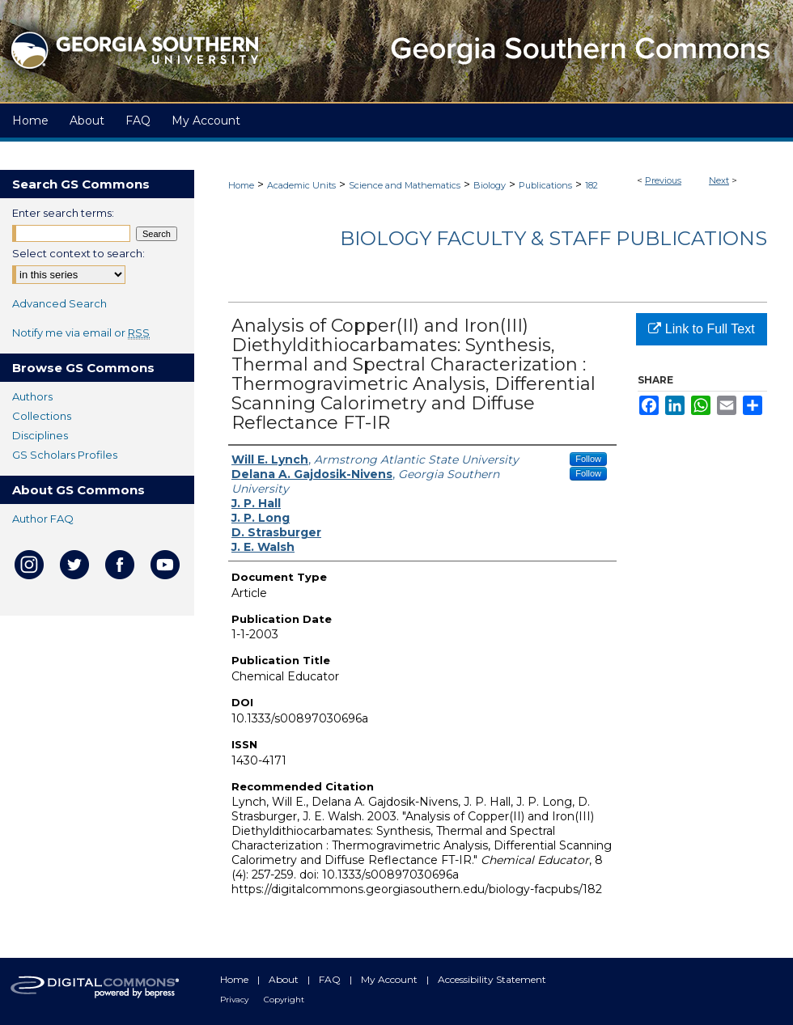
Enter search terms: (63, 212)
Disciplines (40, 435)
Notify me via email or (81, 332)
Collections (41, 415)
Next (719, 180)
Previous (663, 180)
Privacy (235, 999)
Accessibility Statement (492, 979)
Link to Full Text (701, 329)
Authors (32, 396)
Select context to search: (78, 253)
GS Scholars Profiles (64, 454)
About (285, 979)
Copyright (284, 999)
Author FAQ (43, 518)
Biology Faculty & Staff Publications (553, 238)
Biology (489, 185)
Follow (588, 459)
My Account (390, 979)
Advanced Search (59, 303)
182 (591, 185)
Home (241, 185)
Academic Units (301, 185)
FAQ (331, 979)
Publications (545, 185)
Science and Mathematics (404, 185)
